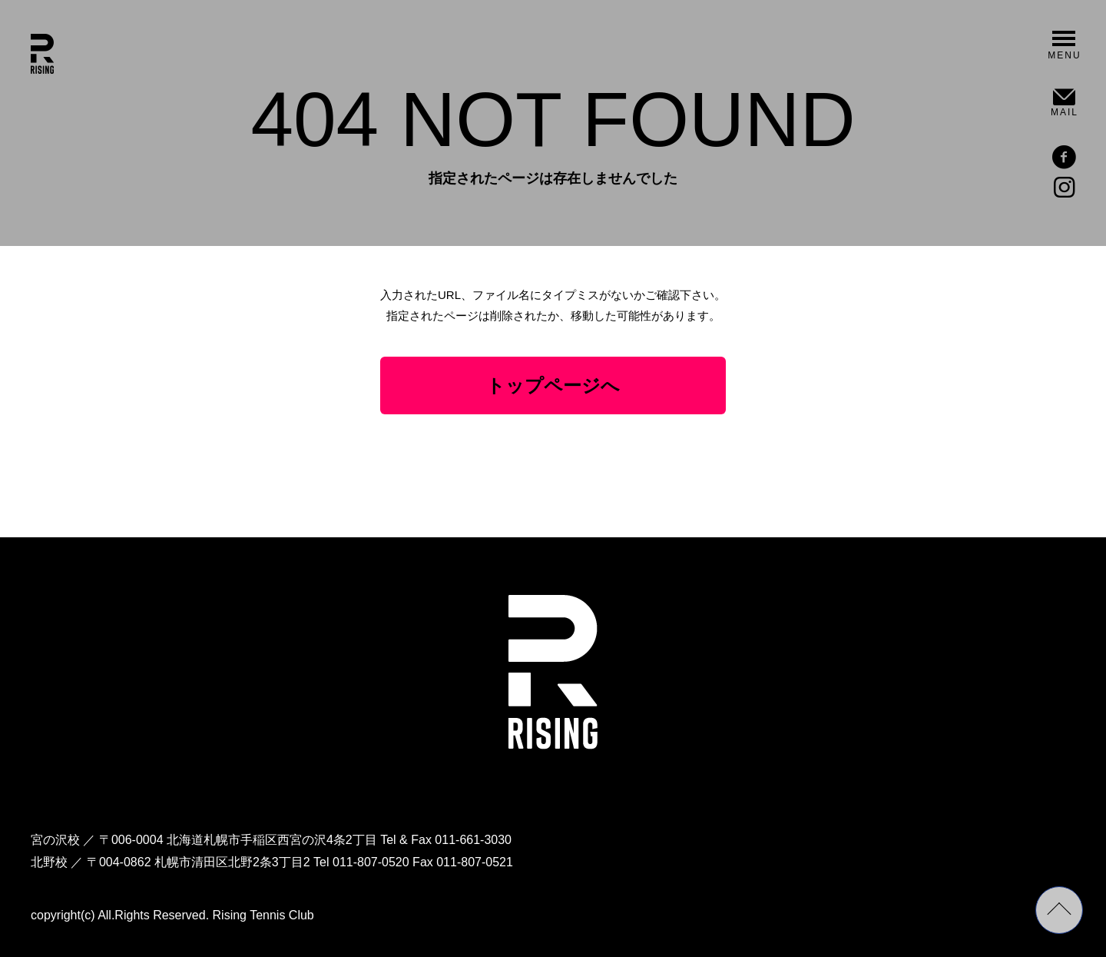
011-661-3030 (473, 839)
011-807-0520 (371, 862)
